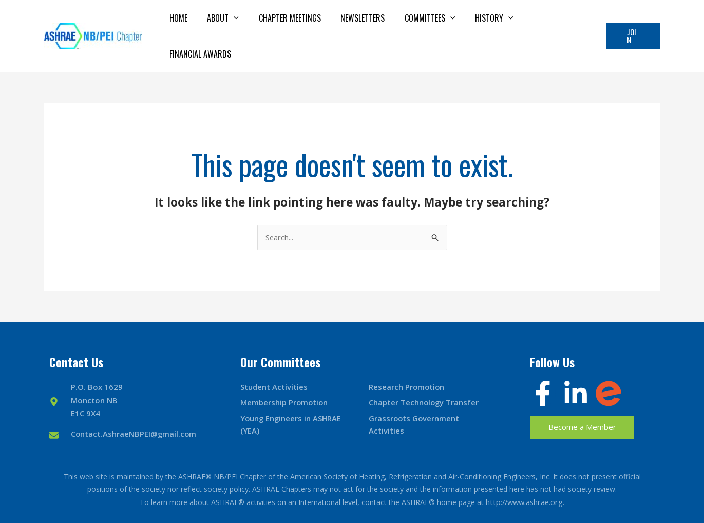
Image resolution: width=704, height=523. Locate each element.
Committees (428, 21)
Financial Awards (555, 21)
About (232, 21)
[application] (242, 21)
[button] (632, 20)
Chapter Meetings (294, 21)
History (489, 21)
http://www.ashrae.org (524, 471)
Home (190, 21)
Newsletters (364, 21)
